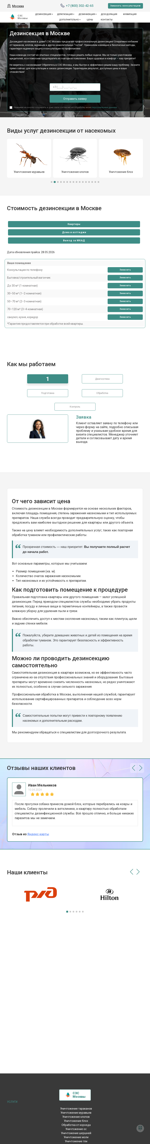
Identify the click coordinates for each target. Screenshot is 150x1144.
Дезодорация (109, 14)
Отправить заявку (75, 98)
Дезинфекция (87, 14)
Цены (90, 19)
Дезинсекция (43, 14)
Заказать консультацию (125, 5)
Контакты (106, 19)
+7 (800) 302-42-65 (79, 6)
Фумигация (130, 14)
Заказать (125, 270)
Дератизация (65, 14)
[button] (51, 182)
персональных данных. (104, 107)
